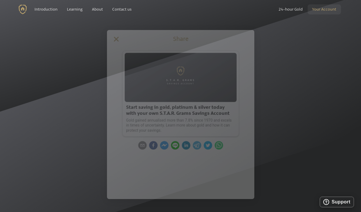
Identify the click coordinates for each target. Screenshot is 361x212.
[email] (139, 145)
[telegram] (198, 145)
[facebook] (151, 145)
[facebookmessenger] (163, 145)
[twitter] (210, 145)
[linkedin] (186, 145)
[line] (174, 145)
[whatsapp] (222, 145)
